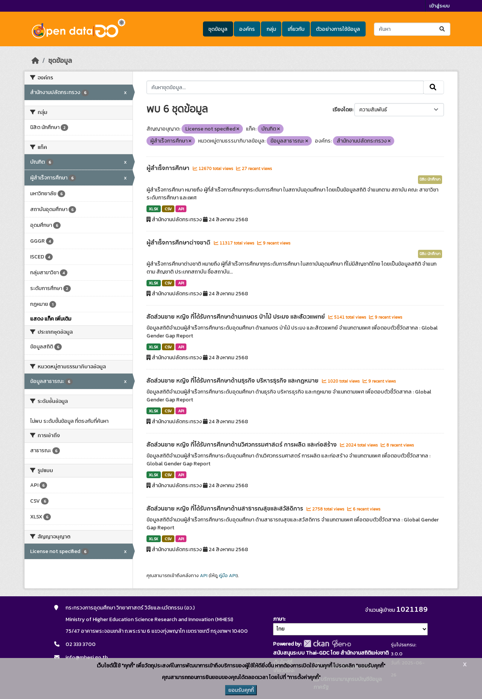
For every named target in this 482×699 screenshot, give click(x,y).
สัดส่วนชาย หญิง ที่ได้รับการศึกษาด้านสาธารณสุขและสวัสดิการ (225, 509)
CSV (168, 209)
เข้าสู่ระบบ (439, 5)
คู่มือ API (227, 575)
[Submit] (443, 29)
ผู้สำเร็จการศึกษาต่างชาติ (179, 243)
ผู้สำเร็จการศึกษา (168, 168)
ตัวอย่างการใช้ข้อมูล (338, 29)
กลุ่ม (271, 29)
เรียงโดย (342, 110)
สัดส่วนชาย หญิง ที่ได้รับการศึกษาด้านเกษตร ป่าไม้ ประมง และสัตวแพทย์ (236, 317)
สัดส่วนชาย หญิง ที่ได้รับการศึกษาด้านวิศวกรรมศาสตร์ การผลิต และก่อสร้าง (242, 445)
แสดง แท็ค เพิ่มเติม (50, 319)
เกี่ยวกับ (296, 29)
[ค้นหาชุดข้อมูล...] (412, 29)
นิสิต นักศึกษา (430, 179)
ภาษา (278, 619)
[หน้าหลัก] (35, 60)
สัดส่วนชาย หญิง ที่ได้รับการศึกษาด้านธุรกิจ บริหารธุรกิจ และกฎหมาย (233, 381)
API (181, 209)
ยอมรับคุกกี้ (241, 690)
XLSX (153, 209)
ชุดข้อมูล (217, 29)
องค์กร (247, 29)
